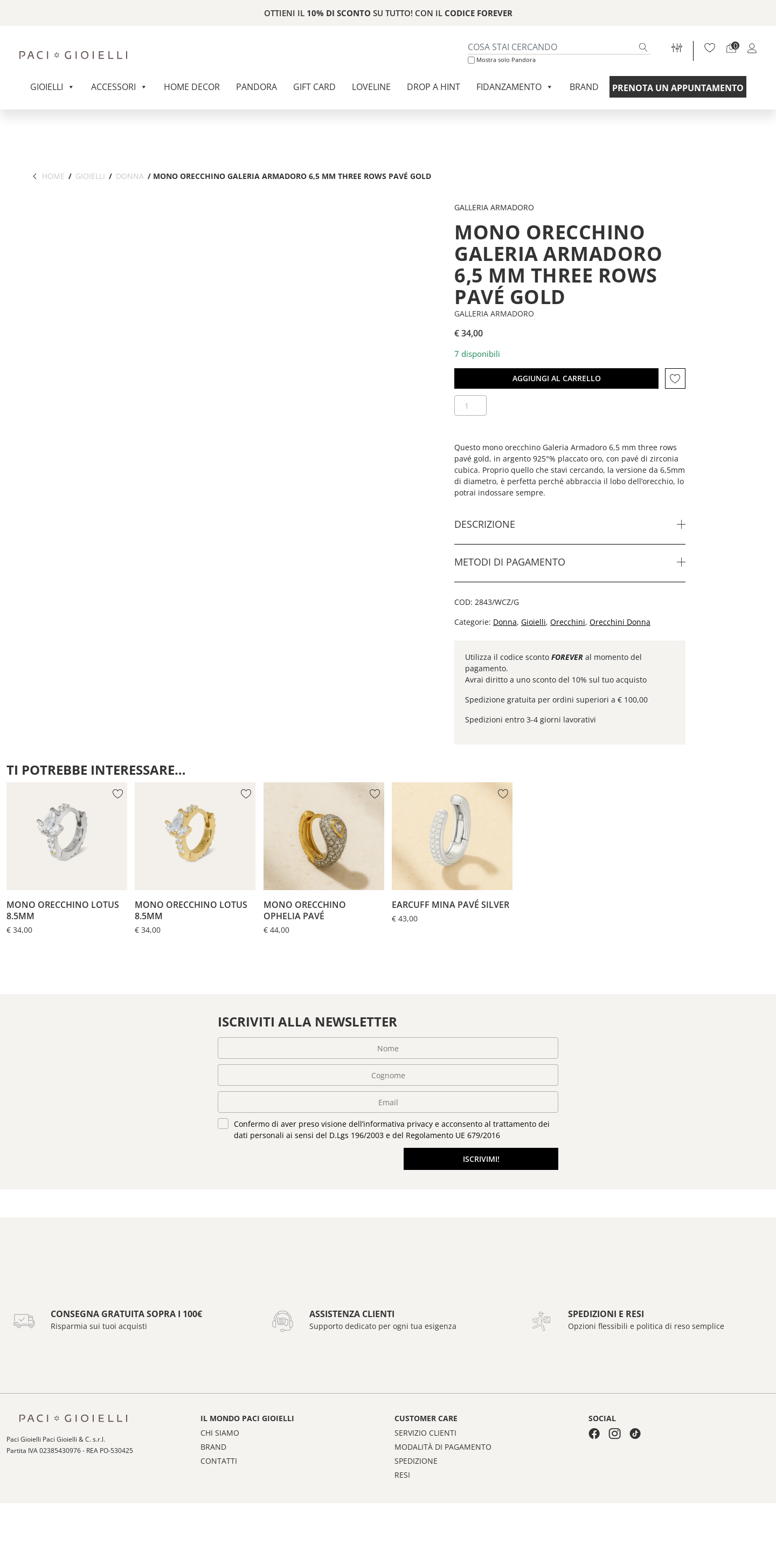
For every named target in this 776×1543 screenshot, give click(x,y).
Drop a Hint (433, 87)
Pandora (256, 87)
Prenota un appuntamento (678, 88)
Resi (402, 1509)
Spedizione (416, 1495)
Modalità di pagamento (442, 1481)
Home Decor (192, 87)
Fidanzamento (514, 87)
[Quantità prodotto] (470, 405)
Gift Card (314, 87)
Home (53, 176)
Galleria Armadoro (494, 313)
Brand (584, 87)
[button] (675, 378)
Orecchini (567, 622)
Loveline (371, 87)
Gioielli (52, 87)
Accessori (119, 87)
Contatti (218, 1495)
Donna (130, 176)
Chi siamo (219, 1467)
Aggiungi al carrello (556, 378)
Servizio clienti (425, 1467)
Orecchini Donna (620, 622)
